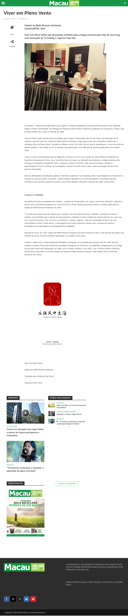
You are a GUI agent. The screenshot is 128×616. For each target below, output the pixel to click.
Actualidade (12, 426)
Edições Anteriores (67, 484)
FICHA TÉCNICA (95, 583)
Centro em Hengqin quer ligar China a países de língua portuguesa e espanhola (22, 432)
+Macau (60, 412)
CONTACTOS (107, 583)
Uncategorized (23, 19)
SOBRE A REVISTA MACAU (76, 583)
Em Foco (10, 465)
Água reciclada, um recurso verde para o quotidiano (70, 406)
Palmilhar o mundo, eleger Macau (70, 414)
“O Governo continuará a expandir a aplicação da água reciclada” (25, 470)
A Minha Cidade (69, 412)
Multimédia (13, 398)
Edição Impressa (15, 484)
